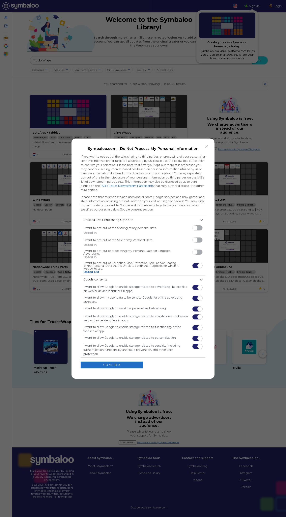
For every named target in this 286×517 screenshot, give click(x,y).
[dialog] (143, 259)
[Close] (207, 146)
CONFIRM (112, 365)
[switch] (197, 228)
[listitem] (143, 220)
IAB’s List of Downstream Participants (127, 186)
